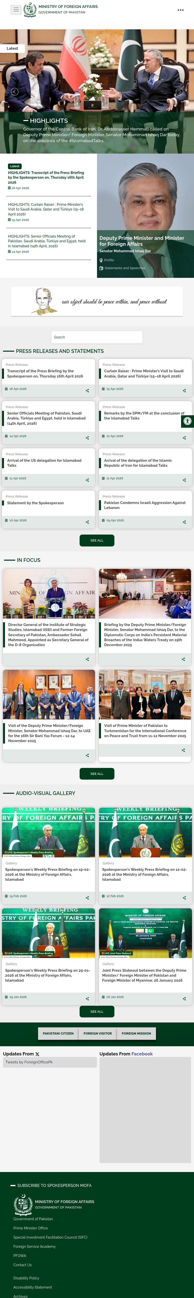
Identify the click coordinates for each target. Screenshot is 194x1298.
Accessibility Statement (32, 1287)
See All (97, 540)
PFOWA (19, 1256)
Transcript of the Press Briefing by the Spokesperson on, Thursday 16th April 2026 (48, 177)
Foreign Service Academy (34, 1247)
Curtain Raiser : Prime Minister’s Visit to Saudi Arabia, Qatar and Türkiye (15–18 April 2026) (48, 212)
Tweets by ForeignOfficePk (29, 1062)
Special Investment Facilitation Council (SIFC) (50, 1237)
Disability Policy (26, 1278)
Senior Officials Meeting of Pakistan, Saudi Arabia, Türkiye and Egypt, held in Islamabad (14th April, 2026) (48, 244)
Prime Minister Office (30, 1228)
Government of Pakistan (33, 1219)
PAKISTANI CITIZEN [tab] (58, 1033)
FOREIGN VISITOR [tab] (98, 1033)
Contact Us (22, 1265)
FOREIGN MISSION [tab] (136, 1033)
